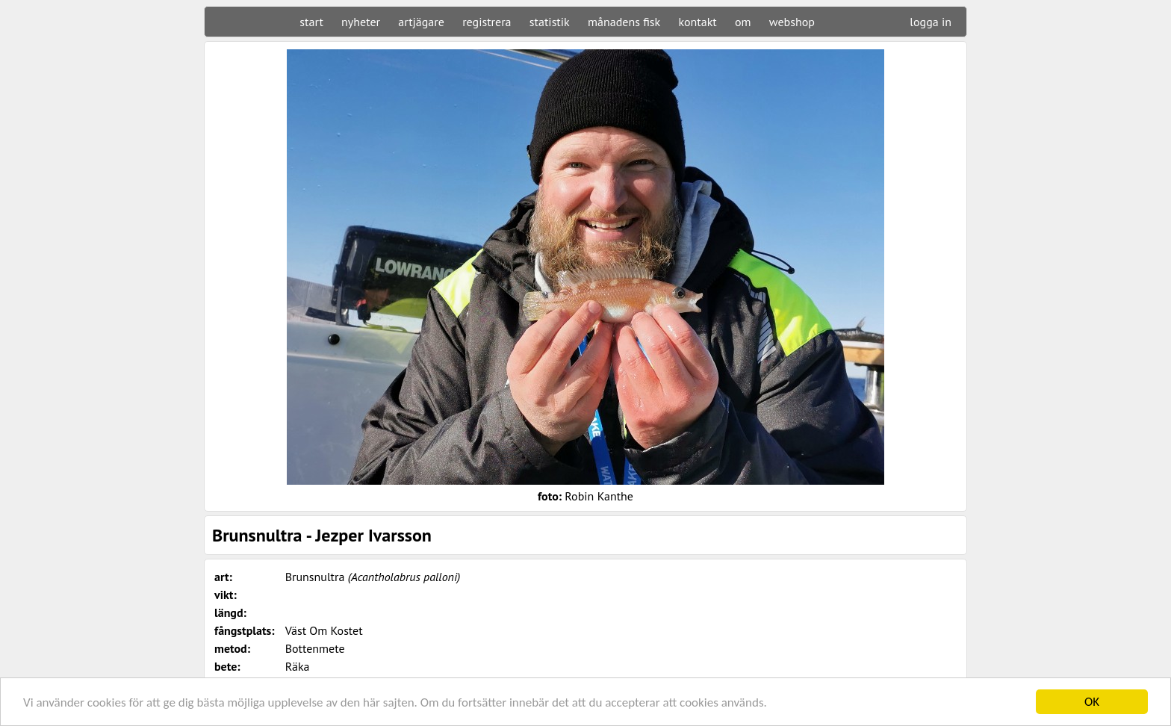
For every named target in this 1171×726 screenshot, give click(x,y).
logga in (930, 21)
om (743, 21)
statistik (549, 21)
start (311, 21)
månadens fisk (624, 21)
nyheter (360, 21)
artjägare (421, 21)
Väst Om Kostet (324, 630)
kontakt (697, 21)
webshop (792, 21)
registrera (486, 21)
